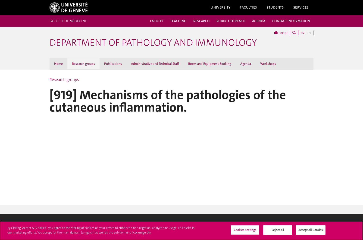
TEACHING (178, 21)
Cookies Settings (245, 232)
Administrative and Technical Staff (155, 64)
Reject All (278, 232)
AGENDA (258, 21)
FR (302, 33)
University (221, 7)
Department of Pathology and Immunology (153, 42)
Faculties (248, 7)
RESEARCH (201, 21)
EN (309, 33)
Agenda (245, 64)
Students (275, 7)
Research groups (83, 64)
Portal (281, 32)
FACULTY (156, 21)
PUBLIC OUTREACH (230, 21)
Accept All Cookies (310, 232)
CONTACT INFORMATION (291, 21)
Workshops (268, 64)
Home (58, 64)
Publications (113, 64)
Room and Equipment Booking (209, 64)
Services (301, 7)
